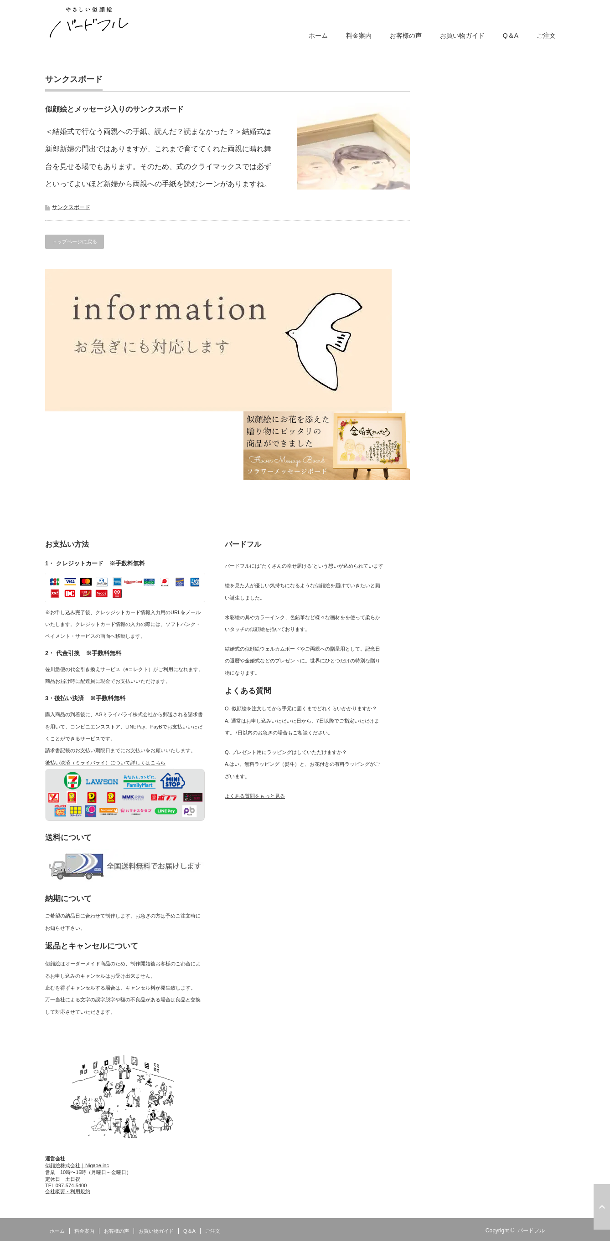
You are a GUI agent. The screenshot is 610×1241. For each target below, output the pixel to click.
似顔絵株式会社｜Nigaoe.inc (77, 1165)
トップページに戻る (74, 241)
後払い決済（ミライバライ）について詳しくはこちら (105, 762)
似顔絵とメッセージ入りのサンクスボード (114, 109)
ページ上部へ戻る (602, 1207)
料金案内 (359, 35)
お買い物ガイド (462, 35)
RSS (559, 1230)
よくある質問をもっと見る (255, 796)
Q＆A (510, 35)
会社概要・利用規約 (67, 1191)
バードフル (531, 1230)
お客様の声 (406, 35)
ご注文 (546, 35)
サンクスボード (71, 207)
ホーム (318, 35)
